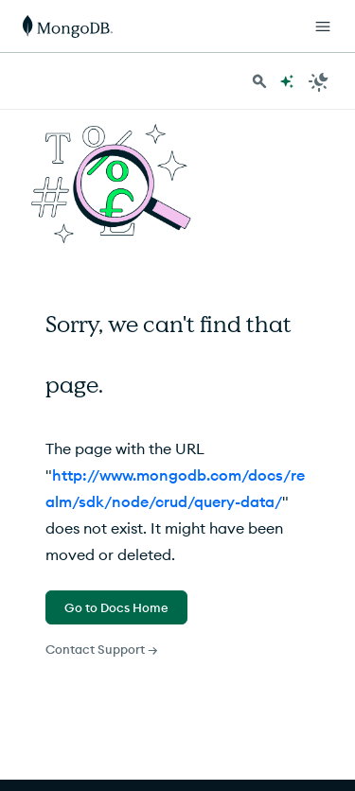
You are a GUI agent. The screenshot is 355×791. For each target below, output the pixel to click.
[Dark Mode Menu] (319, 81)
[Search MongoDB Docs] (259, 81)
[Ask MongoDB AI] (287, 81)
